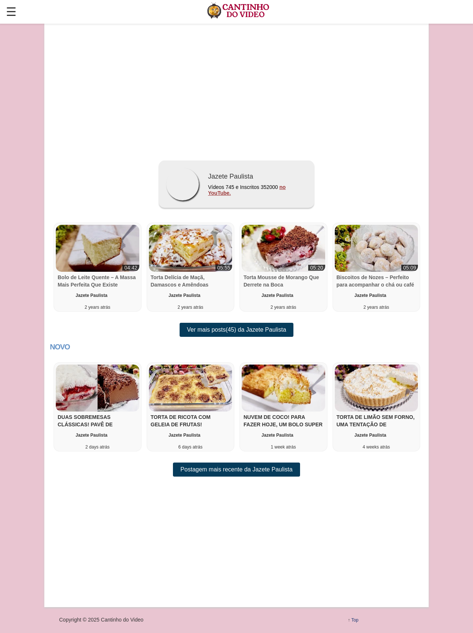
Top (354, 620)
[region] (236, 89)
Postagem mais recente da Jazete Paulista (236, 469)
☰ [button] (11, 11)
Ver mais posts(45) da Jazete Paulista (236, 329)
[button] (98, 406)
